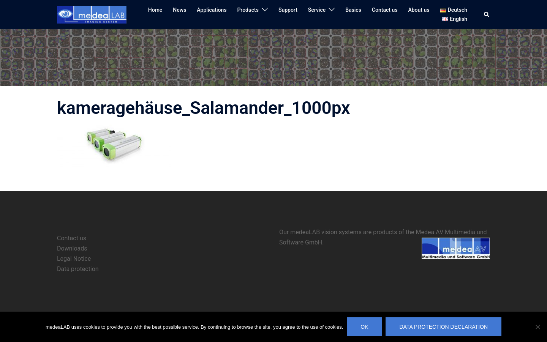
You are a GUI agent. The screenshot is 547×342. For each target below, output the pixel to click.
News (179, 10)
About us (418, 10)
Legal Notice (74, 258)
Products (248, 10)
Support (287, 10)
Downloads (72, 248)
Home (155, 10)
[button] (487, 14)
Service (317, 10)
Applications (211, 10)
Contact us (385, 10)
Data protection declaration (443, 327)
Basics (353, 10)
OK (364, 327)
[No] (537, 327)
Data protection (78, 269)
